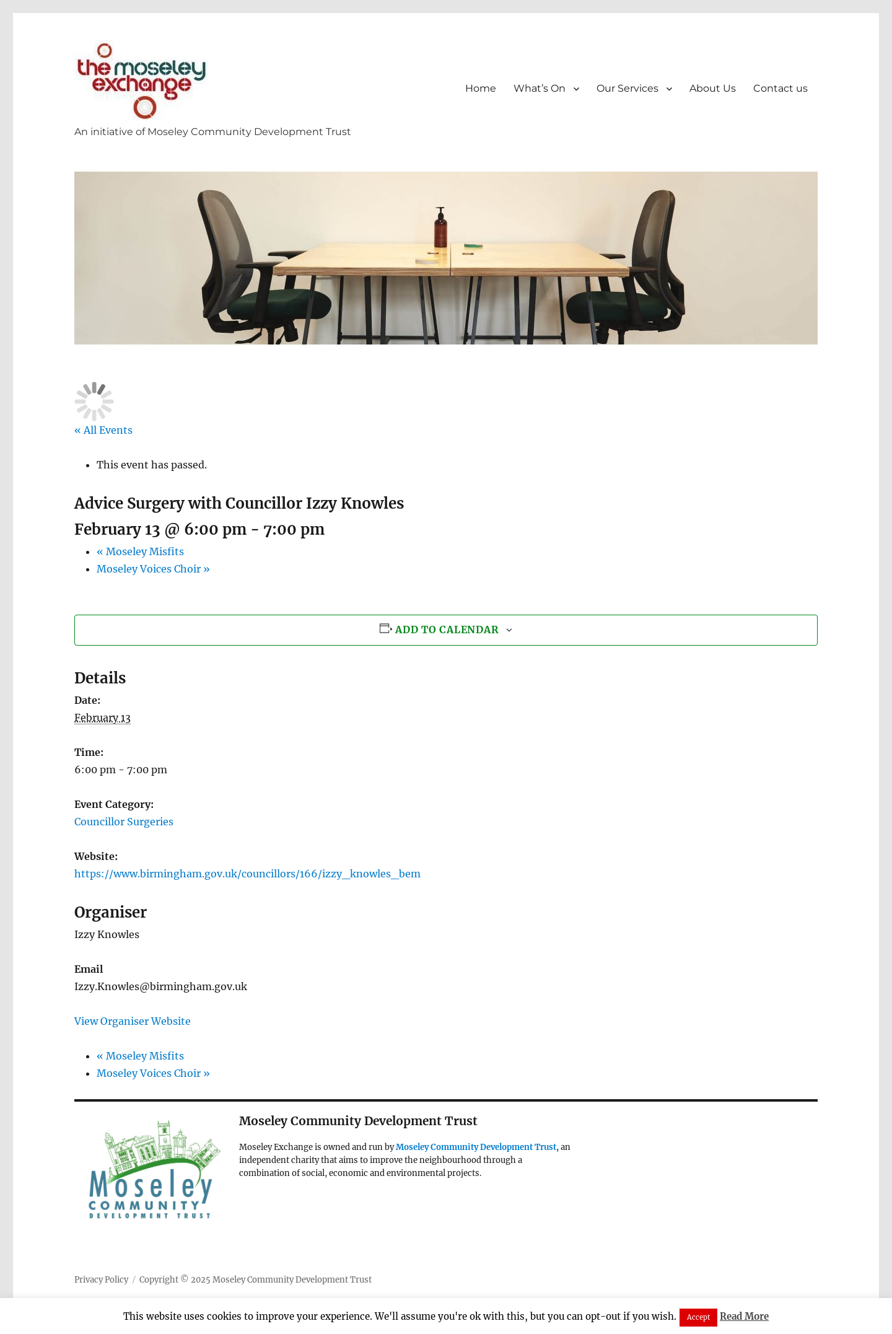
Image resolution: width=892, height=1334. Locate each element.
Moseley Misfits (140, 551)
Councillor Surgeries (123, 821)
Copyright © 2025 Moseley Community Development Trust (255, 1280)
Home (480, 88)
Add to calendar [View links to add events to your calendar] (447, 629)
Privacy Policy (101, 1280)
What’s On (540, 88)
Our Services (627, 88)
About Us (712, 88)
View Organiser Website (132, 1021)
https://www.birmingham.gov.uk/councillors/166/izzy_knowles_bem (247, 873)
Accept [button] (698, 1317)
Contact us (780, 88)
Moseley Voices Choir (153, 569)
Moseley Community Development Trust (476, 1147)
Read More (744, 1316)
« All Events (103, 430)
